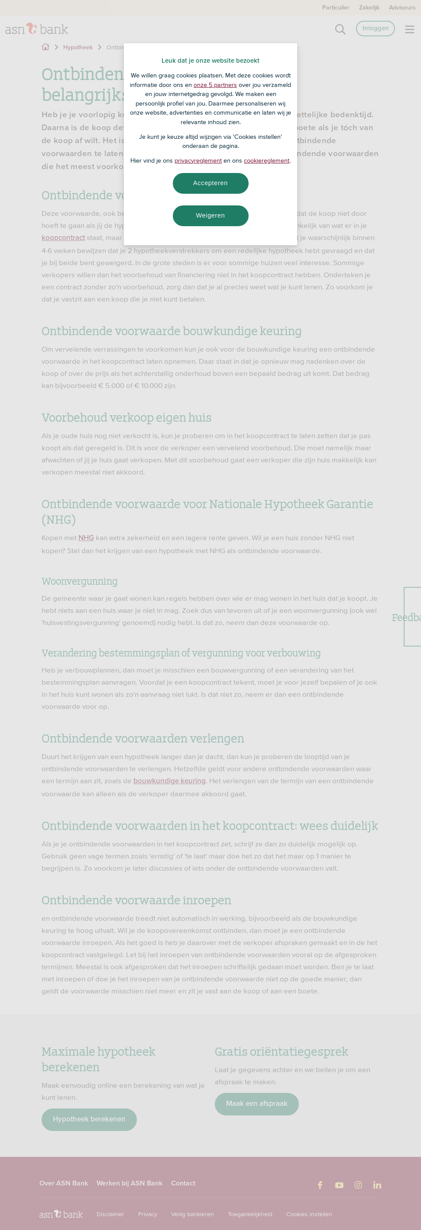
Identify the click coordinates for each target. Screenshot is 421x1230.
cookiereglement (266, 160)
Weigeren (210, 215)
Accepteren (210, 182)
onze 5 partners (215, 84)
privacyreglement (198, 160)
